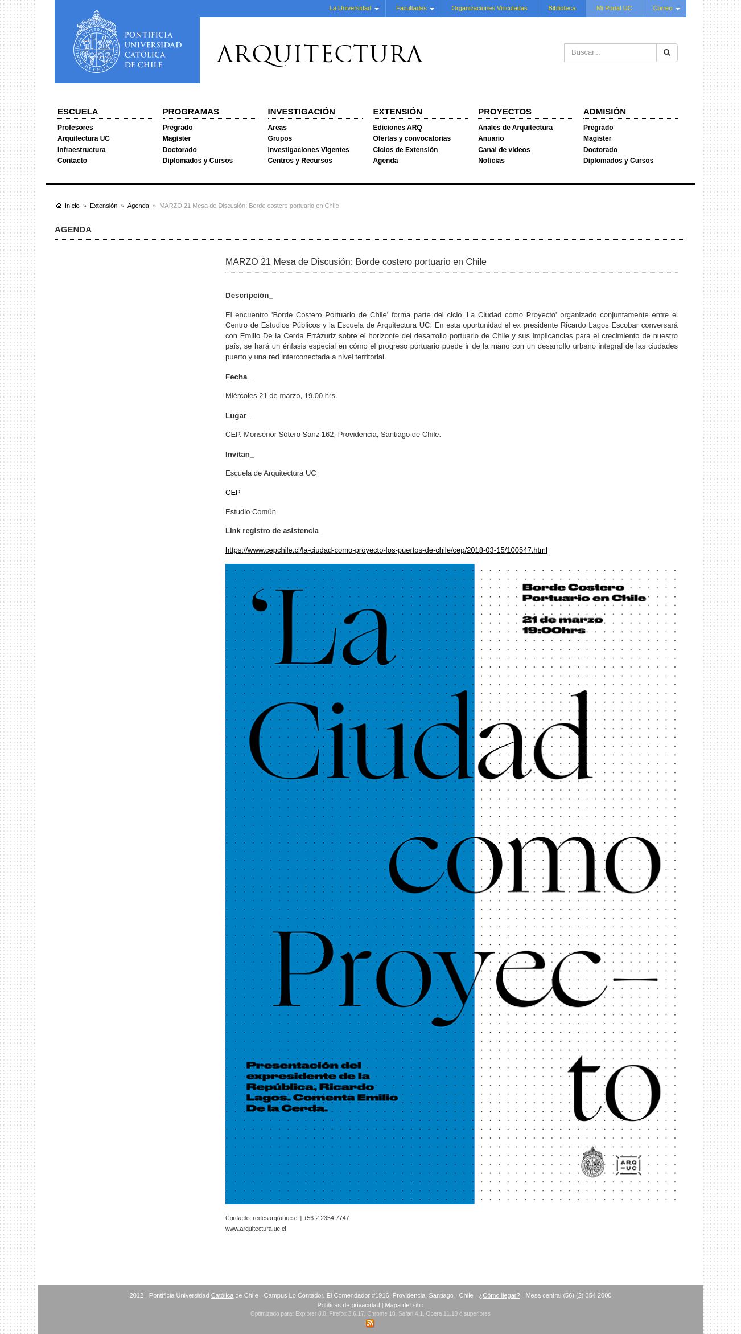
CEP (233, 492)
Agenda (385, 161)
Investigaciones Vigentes (308, 150)
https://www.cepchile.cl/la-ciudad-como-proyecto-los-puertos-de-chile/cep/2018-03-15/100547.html (386, 550)
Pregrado (178, 128)
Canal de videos (504, 150)
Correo (663, 8)
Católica (222, 1295)
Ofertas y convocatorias (412, 138)
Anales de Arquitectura (515, 128)
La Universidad (350, 8)
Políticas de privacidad (349, 1305)
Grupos (280, 138)
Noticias (491, 161)
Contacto (72, 161)
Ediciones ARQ (397, 128)
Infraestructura (81, 150)
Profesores (75, 128)
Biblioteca (562, 8)
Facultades (411, 8)
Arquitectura (320, 56)
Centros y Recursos (300, 161)
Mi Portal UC (614, 8)
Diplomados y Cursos (198, 161)
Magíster (177, 138)
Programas (191, 111)
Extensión (397, 111)
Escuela (77, 111)
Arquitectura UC (83, 138)
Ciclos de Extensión (405, 150)
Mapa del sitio (404, 1305)
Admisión (604, 111)
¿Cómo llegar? (499, 1295)
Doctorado (180, 150)
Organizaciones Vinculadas (489, 8)
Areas (277, 128)
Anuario (491, 138)
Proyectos (505, 111)
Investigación (301, 111)
